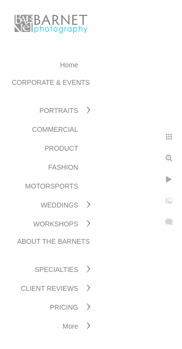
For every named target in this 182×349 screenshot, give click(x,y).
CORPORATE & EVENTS (51, 82)
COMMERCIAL (55, 129)
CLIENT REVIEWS (49, 288)
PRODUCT (61, 148)
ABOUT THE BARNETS (53, 241)
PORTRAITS (58, 110)
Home (69, 65)
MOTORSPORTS (51, 186)
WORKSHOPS (55, 224)
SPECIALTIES (56, 269)
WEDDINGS (59, 205)
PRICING (64, 307)
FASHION (63, 167)
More (70, 326)
